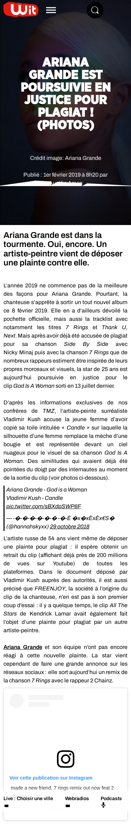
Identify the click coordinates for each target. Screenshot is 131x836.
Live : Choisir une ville (28, 798)
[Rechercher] (95, 10)
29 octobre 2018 (69, 526)
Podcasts (111, 802)
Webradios (77, 798)
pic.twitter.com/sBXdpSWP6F (43, 506)
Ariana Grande (22, 647)
